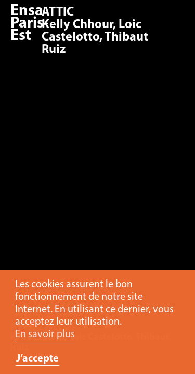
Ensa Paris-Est (29, 23)
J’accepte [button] (37, 359)
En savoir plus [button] (45, 334)
